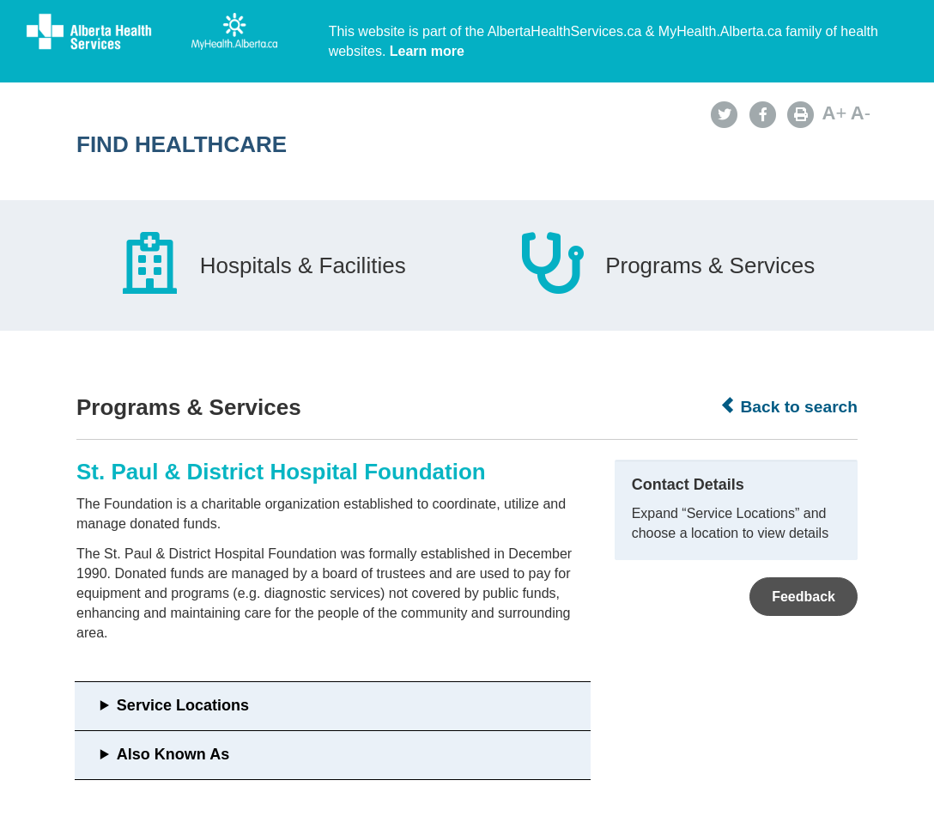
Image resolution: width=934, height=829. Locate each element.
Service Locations (183, 705)
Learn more (427, 51)
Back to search (788, 406)
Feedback (803, 596)
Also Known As (173, 754)
